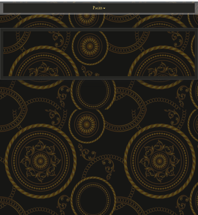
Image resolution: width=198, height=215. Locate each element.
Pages (99, 7)
